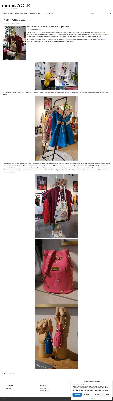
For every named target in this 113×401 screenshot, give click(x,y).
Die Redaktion (43, 388)
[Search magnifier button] (110, 13)
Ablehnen (87, 395)
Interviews (49, 13)
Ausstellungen (21, 13)
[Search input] (100, 13)
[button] (110, 381)
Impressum (92, 398)
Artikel (13, 23)
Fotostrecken (35, 13)
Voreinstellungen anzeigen (101, 395)
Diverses (18, 23)
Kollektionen (7, 13)
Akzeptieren (77, 395)
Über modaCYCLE (44, 390)
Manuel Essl (102, 32)
